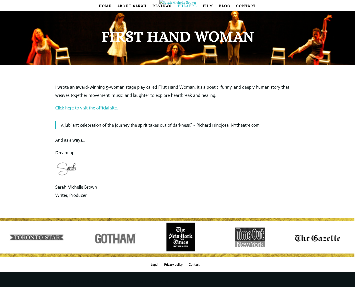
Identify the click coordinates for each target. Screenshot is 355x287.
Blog (224, 6)
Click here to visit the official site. (86, 108)
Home (105, 6)
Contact (246, 6)
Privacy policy (173, 265)
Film (208, 6)
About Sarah (131, 6)
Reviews (162, 6)
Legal (154, 265)
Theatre (187, 6)
